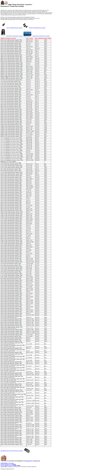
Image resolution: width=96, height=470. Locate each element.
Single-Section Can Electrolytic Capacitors (41, 35)
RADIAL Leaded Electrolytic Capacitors (37, 27)
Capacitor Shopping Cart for (8, 464)
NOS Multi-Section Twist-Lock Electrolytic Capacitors (12, 450)
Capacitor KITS (28, 460)
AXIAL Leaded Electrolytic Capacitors (14, 27)
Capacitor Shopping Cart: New (10, 465)
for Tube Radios (7, 463)
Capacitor (4, 466)
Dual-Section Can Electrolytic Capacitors (14, 35)
